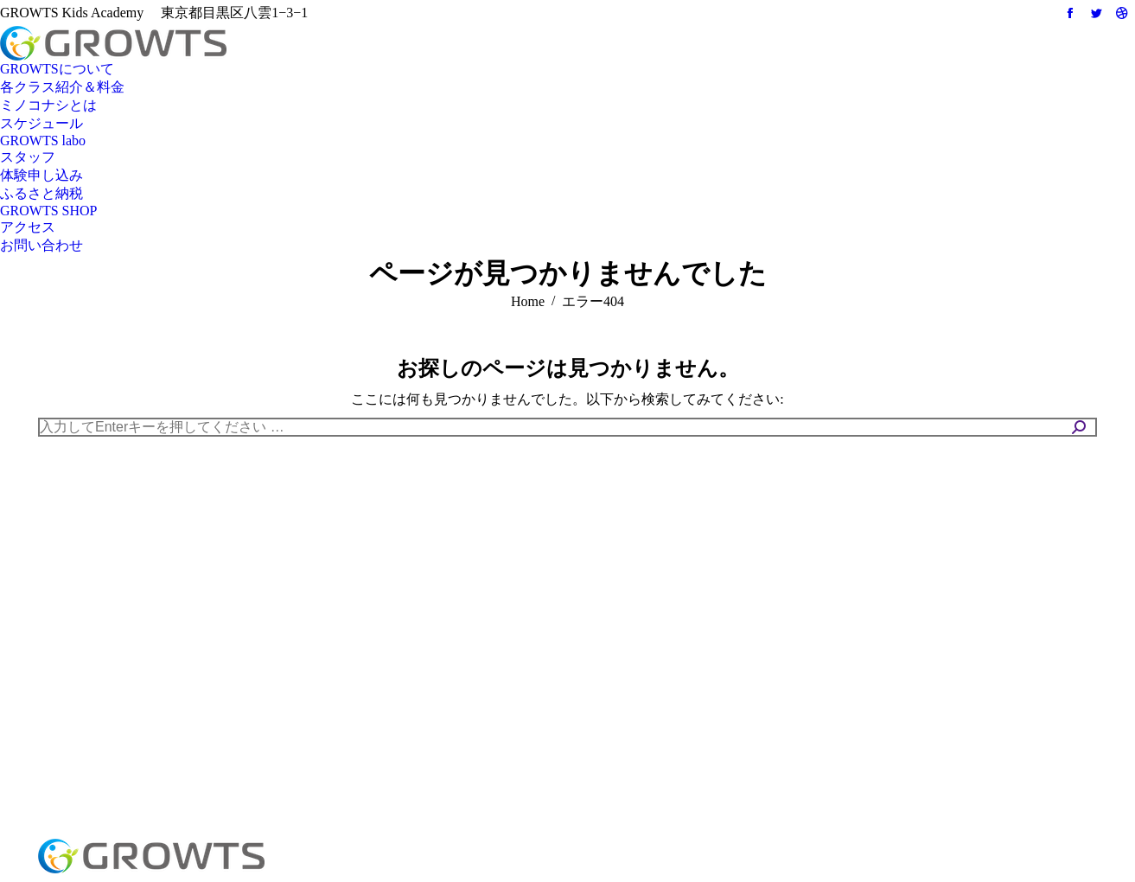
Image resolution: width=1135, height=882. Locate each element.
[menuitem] (57, 70)
